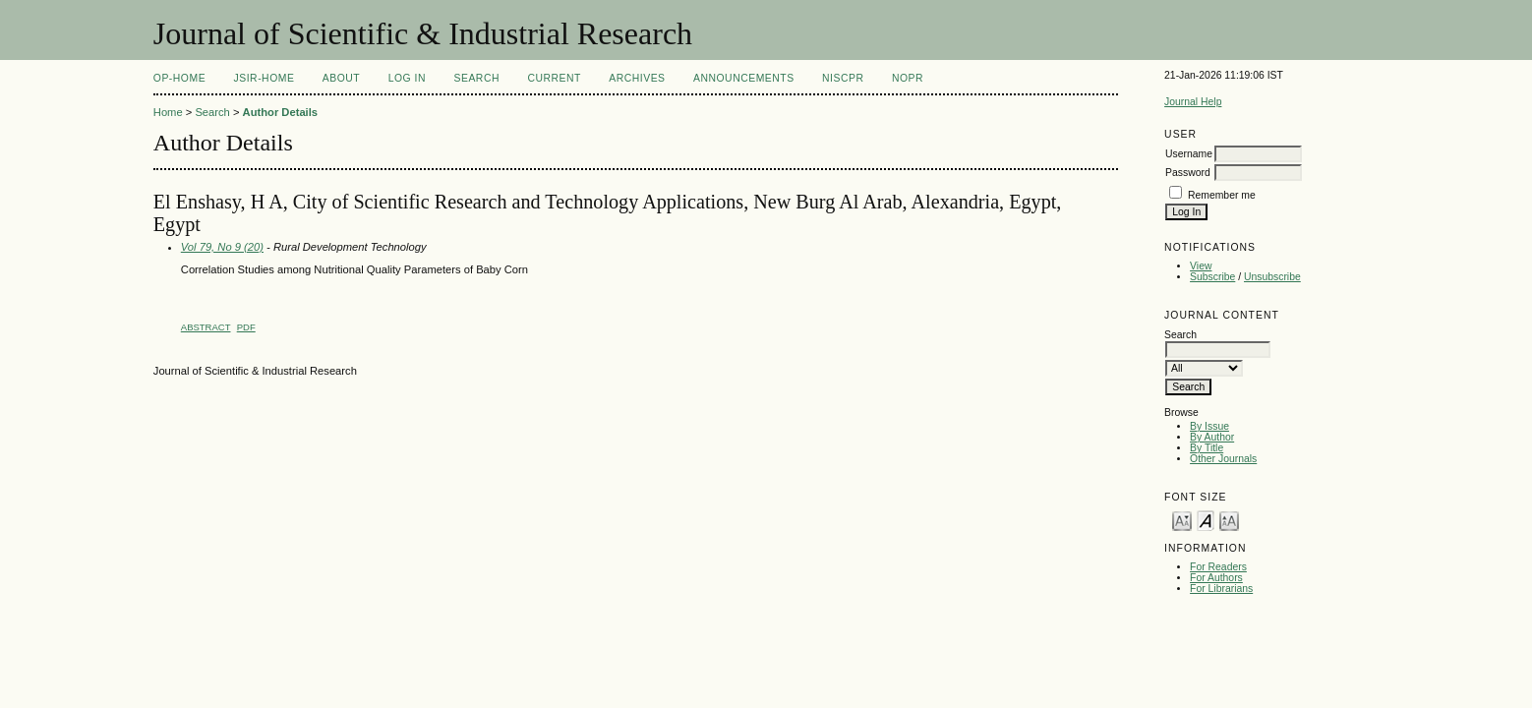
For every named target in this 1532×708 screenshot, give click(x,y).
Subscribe (1212, 276)
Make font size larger (1229, 519)
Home (168, 112)
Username (1188, 153)
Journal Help (1192, 101)
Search (477, 78)
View (1200, 266)
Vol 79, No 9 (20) (222, 247)
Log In (407, 78)
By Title (1206, 447)
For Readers (1218, 566)
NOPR (907, 78)
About (341, 78)
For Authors (1216, 577)
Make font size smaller (1182, 519)
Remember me (1222, 195)
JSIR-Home (264, 78)
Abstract (206, 327)
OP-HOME (179, 78)
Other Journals (1223, 458)
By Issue (1209, 426)
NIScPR (842, 78)
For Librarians (1221, 588)
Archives (637, 78)
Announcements (744, 78)
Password (1187, 172)
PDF (246, 327)
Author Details (280, 112)
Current (553, 78)
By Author (1212, 437)
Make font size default (1205, 519)
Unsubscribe (1272, 276)
